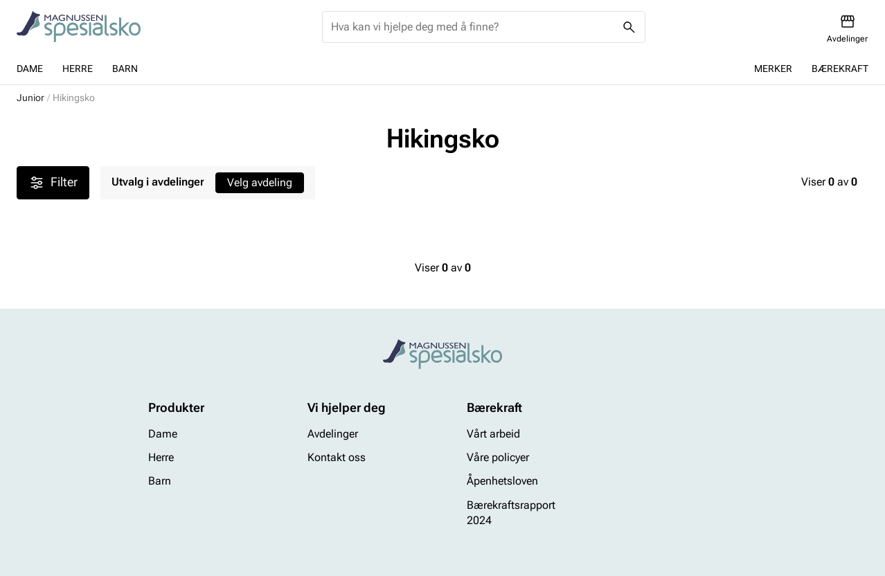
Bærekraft (840, 68)
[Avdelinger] (847, 28)
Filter (53, 182)
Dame (30, 68)
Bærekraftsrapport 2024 (511, 512)
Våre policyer (498, 457)
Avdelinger (332, 433)
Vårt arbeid (493, 433)
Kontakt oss (336, 457)
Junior (30, 97)
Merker (773, 68)
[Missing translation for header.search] (629, 27)
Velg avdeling (259, 182)
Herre (77, 68)
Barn (125, 68)
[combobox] (472, 27)
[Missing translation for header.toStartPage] (79, 27)
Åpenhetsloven (502, 481)
